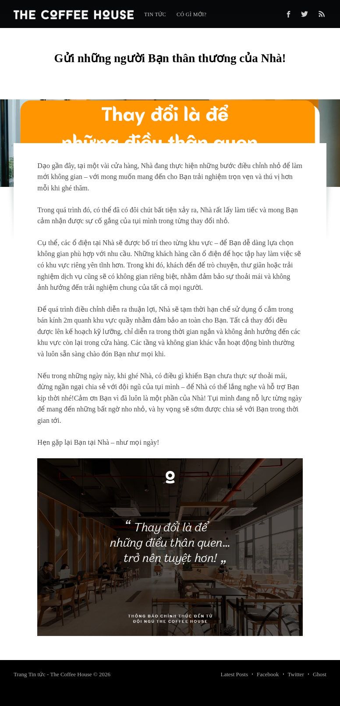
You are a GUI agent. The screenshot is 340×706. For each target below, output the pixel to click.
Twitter (296, 674)
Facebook (268, 674)
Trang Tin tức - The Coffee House (53, 674)
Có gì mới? (191, 14)
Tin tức (155, 14)
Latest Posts (234, 674)
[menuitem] (155, 14)
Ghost (319, 674)
